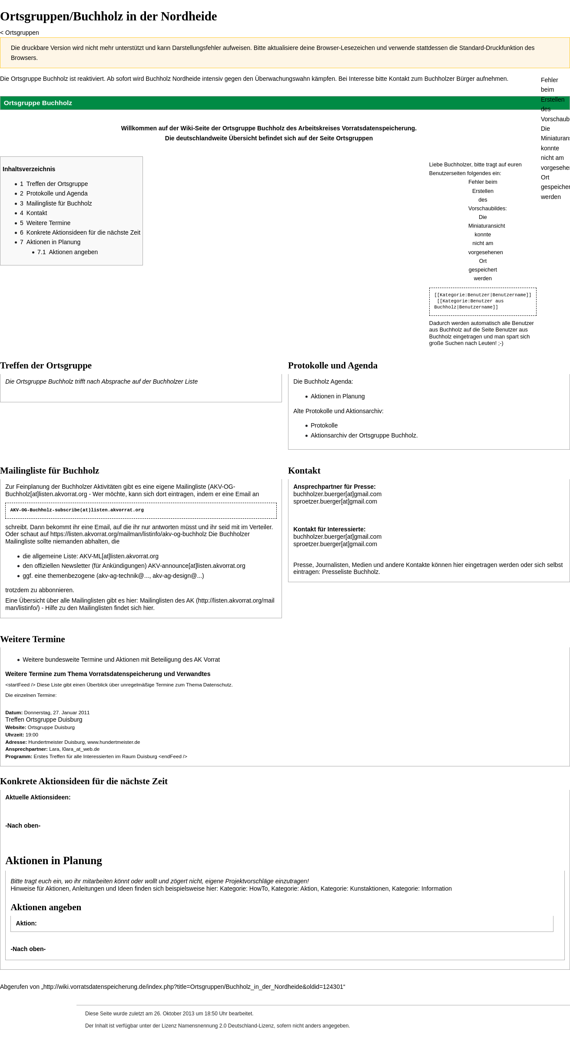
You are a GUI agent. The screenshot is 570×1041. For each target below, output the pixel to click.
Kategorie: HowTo (244, 888)
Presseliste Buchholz (350, 571)
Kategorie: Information (422, 888)
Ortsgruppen (22, 32)
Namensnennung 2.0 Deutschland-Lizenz (226, 1026)
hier (148, 607)
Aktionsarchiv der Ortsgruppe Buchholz (363, 435)
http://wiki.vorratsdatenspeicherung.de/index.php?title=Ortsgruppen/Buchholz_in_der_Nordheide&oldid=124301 (193, 986)
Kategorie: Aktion (294, 888)
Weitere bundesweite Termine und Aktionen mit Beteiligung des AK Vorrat (121, 659)
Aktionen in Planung (338, 396)
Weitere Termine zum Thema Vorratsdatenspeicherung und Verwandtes (107, 673)
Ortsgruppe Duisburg (51, 727)
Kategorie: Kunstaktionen (354, 888)
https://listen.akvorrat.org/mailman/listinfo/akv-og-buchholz (128, 533)
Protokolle (324, 425)
